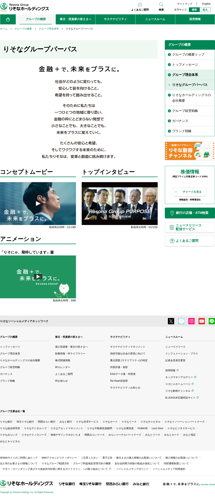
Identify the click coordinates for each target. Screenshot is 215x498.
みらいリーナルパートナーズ (125, 434)
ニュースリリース (175, 346)
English (206, 3)
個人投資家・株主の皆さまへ (71, 346)
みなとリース (152, 434)
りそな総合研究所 (10, 428)
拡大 (205, 9)
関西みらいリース (95, 434)
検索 (161, 9)
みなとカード (171, 434)
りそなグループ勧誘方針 (55, 463)
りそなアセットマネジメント (67, 428)
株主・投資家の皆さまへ (69, 336)
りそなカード (110, 421)
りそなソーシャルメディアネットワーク (24, 321)
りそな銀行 (6, 421)
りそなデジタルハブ (35, 428)
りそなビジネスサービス (181, 428)
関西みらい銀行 (47, 421)
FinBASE (143, 428)
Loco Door (157, 428)
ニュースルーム (174, 336)
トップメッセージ (10, 346)
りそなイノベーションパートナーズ (184, 421)
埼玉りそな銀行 (25, 421)
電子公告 (107, 457)
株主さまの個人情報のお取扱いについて (138, 457)
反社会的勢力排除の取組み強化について (137, 463)
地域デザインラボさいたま (66, 434)
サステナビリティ (120, 336)
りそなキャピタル (150, 421)
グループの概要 (9, 336)
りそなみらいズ (9, 434)
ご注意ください (89, 457)
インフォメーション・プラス (181, 353)
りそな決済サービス (87, 421)
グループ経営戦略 (10, 367)
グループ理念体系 (10, 353)
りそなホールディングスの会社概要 (20, 360)
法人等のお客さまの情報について (19, 463)
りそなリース (129, 421)
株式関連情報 (62, 360)
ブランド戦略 (7, 380)
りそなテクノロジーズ (34, 434)
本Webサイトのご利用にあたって (19, 457)
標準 (194, 9)
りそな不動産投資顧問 (99, 428)
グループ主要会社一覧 (12, 411)
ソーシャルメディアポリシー (132, 469)
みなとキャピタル (10, 441)
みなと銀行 (65, 421)
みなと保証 (189, 434)
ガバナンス (6, 374)
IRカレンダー (62, 367)
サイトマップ (184, 3)
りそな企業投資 (125, 428)
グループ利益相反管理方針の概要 (92, 463)
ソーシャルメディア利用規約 (169, 469)
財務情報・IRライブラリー (70, 353)
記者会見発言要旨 (175, 360)
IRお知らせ (61, 380)
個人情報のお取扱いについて (181, 457)
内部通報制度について (176, 463)
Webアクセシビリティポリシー (59, 457)
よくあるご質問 (140, 9)
